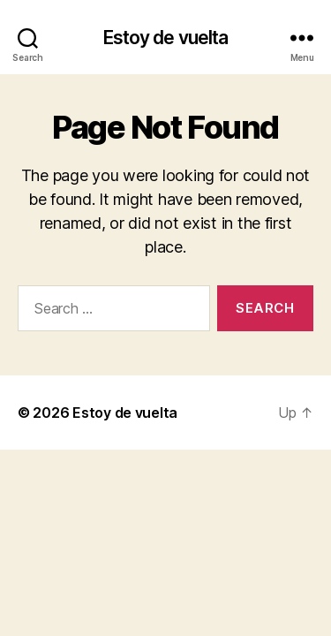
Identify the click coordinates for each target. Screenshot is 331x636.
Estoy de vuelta (166, 37)
